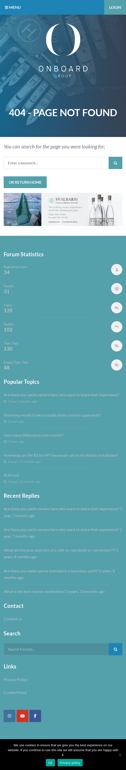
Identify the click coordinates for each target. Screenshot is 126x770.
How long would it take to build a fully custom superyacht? (52, 415)
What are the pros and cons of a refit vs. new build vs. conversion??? (59, 550)
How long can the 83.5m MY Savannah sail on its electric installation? (61, 455)
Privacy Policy (15, 679)
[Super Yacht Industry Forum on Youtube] (22, 716)
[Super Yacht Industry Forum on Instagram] (9, 716)
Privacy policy (70, 763)
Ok (50, 763)
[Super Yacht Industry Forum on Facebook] (35, 716)
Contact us (13, 618)
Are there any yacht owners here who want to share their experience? (61, 394)
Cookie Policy (15, 692)
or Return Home (25, 182)
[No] (119, 754)
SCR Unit (11, 475)
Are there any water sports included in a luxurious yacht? (51, 570)
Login (115, 7)
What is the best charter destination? (35, 591)
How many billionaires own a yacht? (33, 435)
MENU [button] (13, 7)
